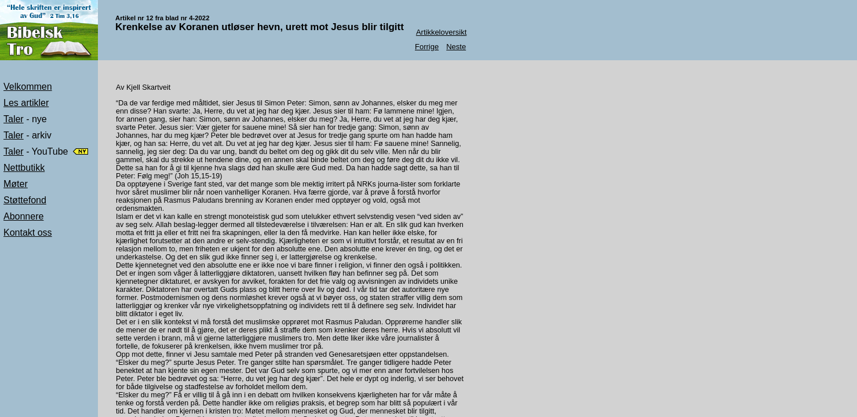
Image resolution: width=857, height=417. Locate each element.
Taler (13, 119)
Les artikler (26, 103)
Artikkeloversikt (441, 32)
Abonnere (23, 216)
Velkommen (27, 87)
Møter (15, 184)
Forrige (427, 46)
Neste (456, 46)
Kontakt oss (27, 232)
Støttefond (24, 200)
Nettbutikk (24, 168)
